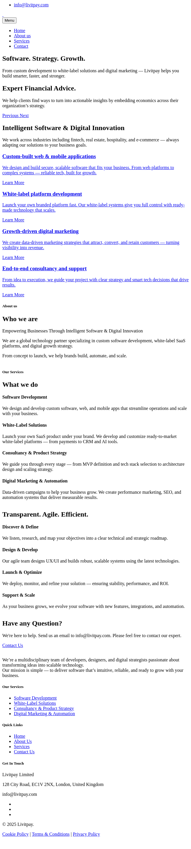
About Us (23, 741)
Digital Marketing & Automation (44, 713)
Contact (21, 46)
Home (19, 30)
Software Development (35, 698)
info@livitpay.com (31, 4)
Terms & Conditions (50, 834)
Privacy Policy (86, 834)
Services (22, 40)
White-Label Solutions (35, 703)
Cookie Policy (15, 834)
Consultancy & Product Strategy (44, 708)
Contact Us (12, 645)
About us (22, 35)
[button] (11, 115)
